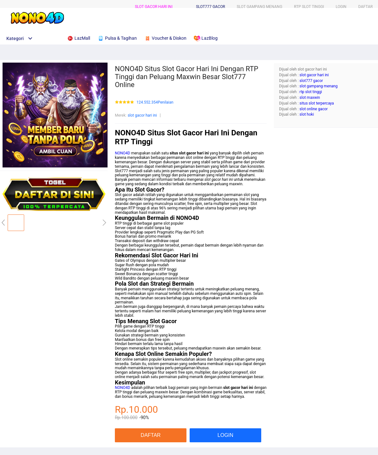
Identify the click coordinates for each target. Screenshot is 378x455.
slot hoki (306, 114)
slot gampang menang (318, 86)
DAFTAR (365, 6)
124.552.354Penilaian (154, 102)
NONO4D (122, 153)
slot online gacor (313, 109)
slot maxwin (309, 97)
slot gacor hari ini (153, 6)
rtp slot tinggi (310, 92)
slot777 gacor (210, 6)
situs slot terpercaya (316, 103)
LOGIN (341, 6)
